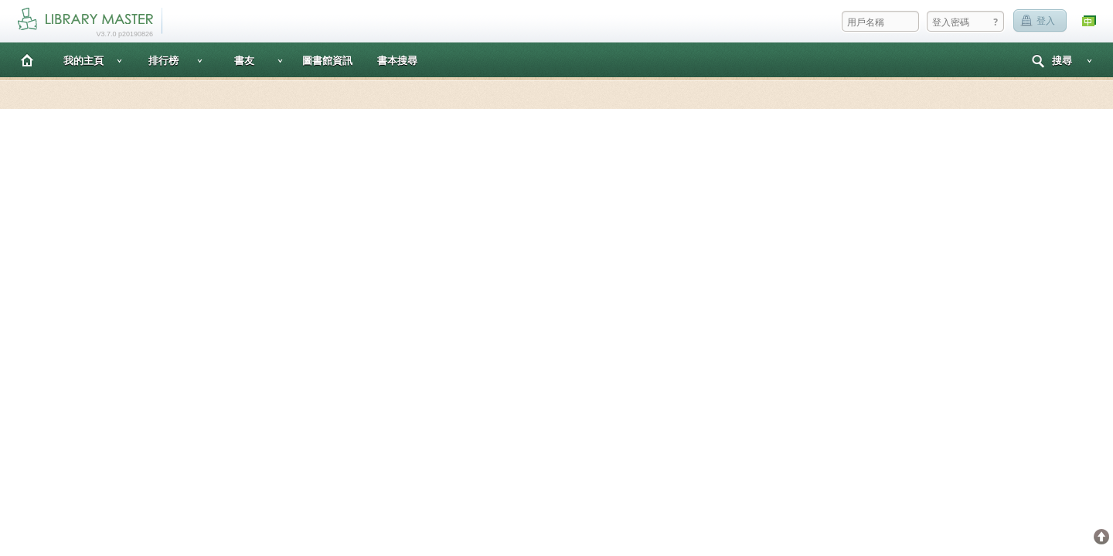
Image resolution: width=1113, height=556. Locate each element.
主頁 (27, 59)
